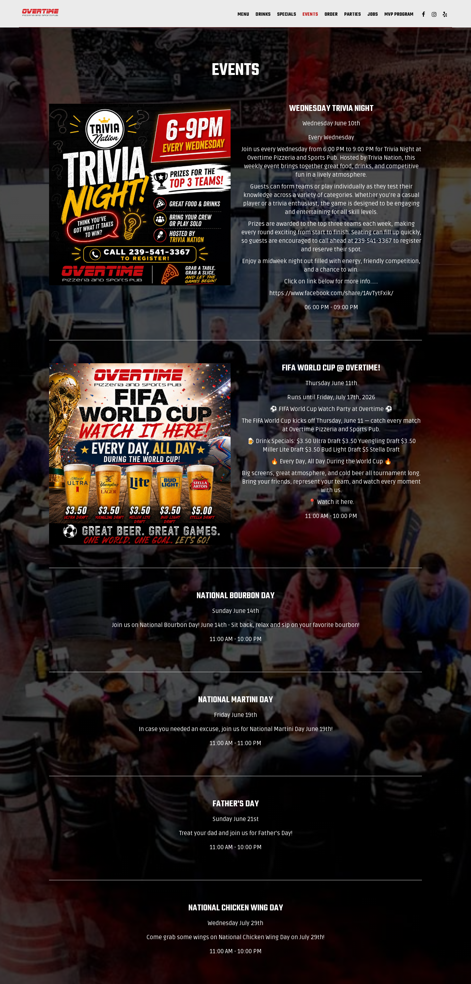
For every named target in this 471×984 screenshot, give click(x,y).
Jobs (338, 16)
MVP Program (364, 16)
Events (276, 16)
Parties (318, 16)
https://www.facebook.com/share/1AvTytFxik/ (331, 293)
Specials (252, 16)
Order (297, 16)
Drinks (228, 16)
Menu (209, 16)
